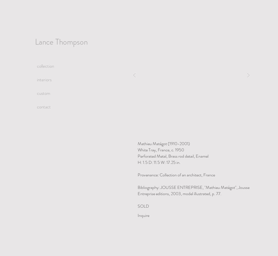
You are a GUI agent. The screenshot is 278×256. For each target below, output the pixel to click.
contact (44, 107)
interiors (44, 79)
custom (43, 93)
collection (45, 66)
